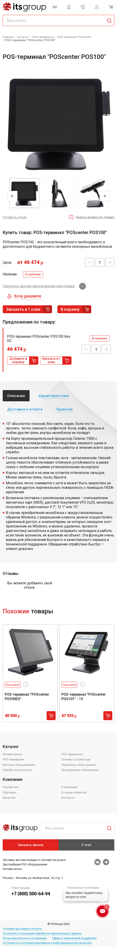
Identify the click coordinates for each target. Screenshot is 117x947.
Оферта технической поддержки (74, 938)
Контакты (68, 797)
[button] (89, 262)
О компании (69, 787)
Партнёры (10, 792)
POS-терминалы (72, 754)
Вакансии (9, 797)
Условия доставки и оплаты (22, 928)
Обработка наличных (17, 770)
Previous (12, 196)
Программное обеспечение (79, 770)
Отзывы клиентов (74, 792)
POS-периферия (13, 759)
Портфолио (11, 787)
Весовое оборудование (19, 764)
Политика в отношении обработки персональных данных (42, 933)
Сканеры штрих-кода (75, 759)
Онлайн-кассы (12, 754)
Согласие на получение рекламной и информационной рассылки (47, 943)
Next (105, 196)
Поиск (107, 828)
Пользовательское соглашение (25, 938)
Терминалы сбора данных (78, 764)
